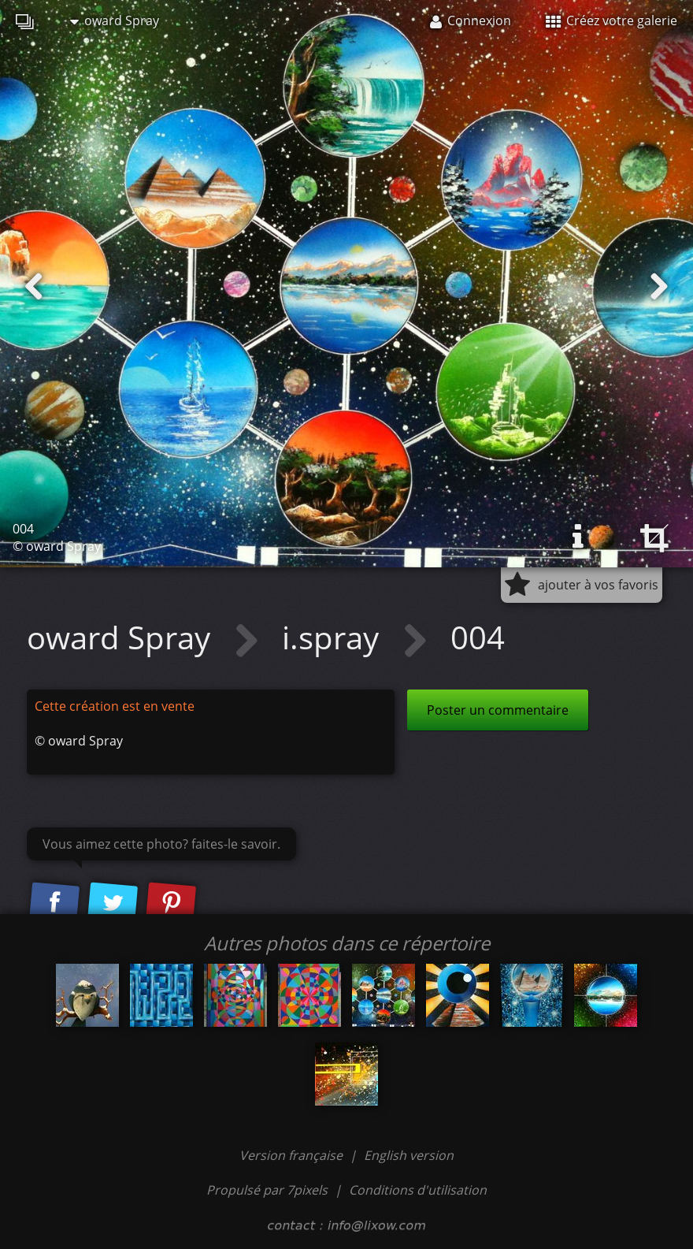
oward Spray (114, 20)
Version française (292, 1155)
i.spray (334, 637)
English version (409, 1155)
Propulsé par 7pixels (267, 1190)
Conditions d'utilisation (418, 1190)
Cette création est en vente (115, 706)
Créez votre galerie (611, 20)
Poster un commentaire (498, 710)
